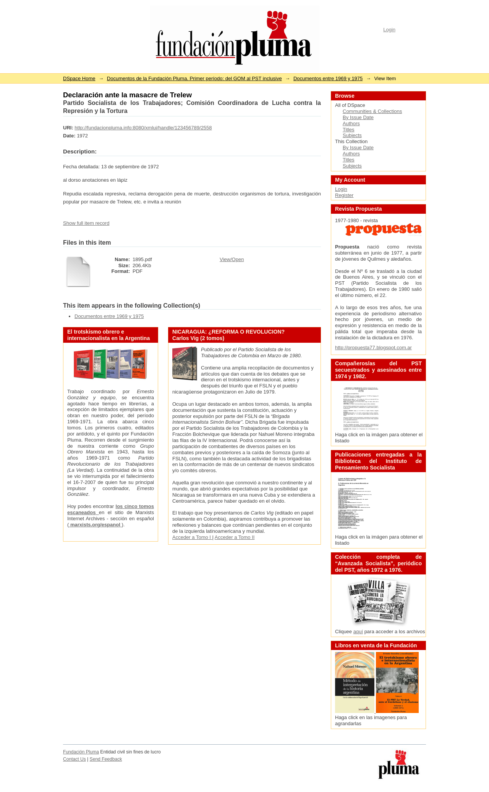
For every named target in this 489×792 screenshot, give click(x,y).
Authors (351, 123)
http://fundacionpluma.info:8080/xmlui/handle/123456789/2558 (143, 128)
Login (389, 29)
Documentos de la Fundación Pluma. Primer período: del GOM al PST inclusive (194, 78)
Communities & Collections (372, 111)
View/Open (232, 259)
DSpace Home (79, 78)
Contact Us (74, 759)
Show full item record (86, 223)
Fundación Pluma (81, 752)
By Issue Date (358, 117)
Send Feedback (106, 759)
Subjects (352, 135)
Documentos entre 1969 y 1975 (328, 78)
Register (344, 195)
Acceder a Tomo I (192, 537)
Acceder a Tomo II (235, 537)
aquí (358, 631)
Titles (349, 129)
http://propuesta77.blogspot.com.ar (373, 347)
